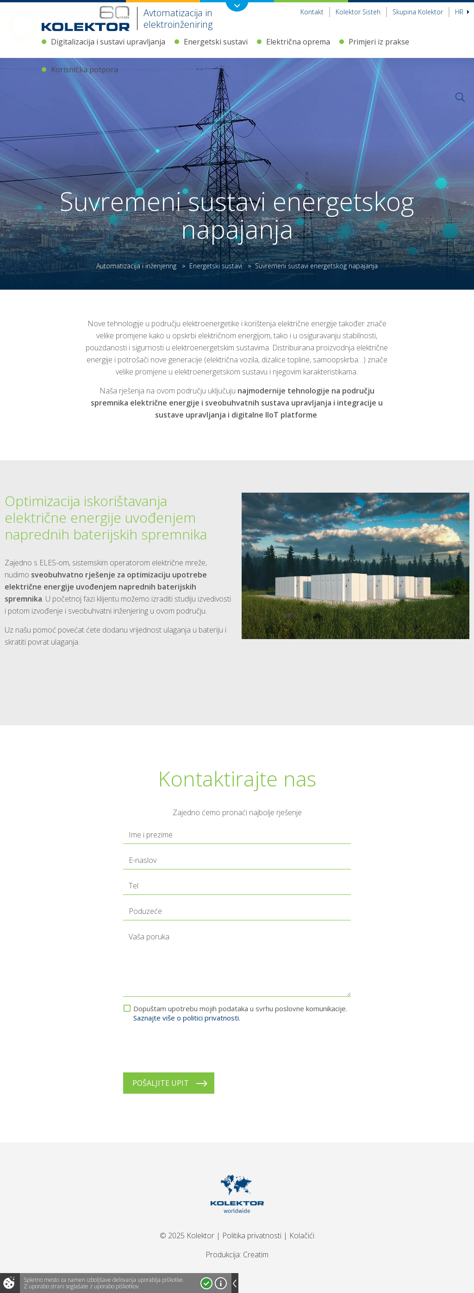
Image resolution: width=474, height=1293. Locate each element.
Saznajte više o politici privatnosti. (186, 1017)
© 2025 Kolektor (187, 1235)
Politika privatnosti (251, 1235)
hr (462, 11)
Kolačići (301, 1235)
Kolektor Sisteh (358, 11)
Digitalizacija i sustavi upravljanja (108, 42)
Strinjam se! (206, 1283)
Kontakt (312, 11)
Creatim (255, 1254)
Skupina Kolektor (418, 11)
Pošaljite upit (160, 1083)
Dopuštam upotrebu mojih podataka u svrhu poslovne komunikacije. (240, 1013)
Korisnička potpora (84, 69)
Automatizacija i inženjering (136, 265)
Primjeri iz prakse (379, 42)
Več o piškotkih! (221, 1283)
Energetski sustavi (216, 42)
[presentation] (193, 1047)
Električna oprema (298, 42)
